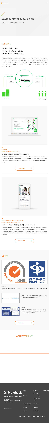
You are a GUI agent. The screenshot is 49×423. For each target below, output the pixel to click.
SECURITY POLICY (41, 416)
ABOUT (25, 395)
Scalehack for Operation (10, 351)
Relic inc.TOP (22, 416)
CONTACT (46, 390)
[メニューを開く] (46, 3)
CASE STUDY (27, 404)
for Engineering (37, 400)
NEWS (25, 411)
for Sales (36, 393)
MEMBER (36, 407)
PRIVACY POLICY (31, 416)
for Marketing (37, 395)
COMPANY (36, 404)
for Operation (37, 398)
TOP (2, 351)
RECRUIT (36, 411)
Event (25, 407)
